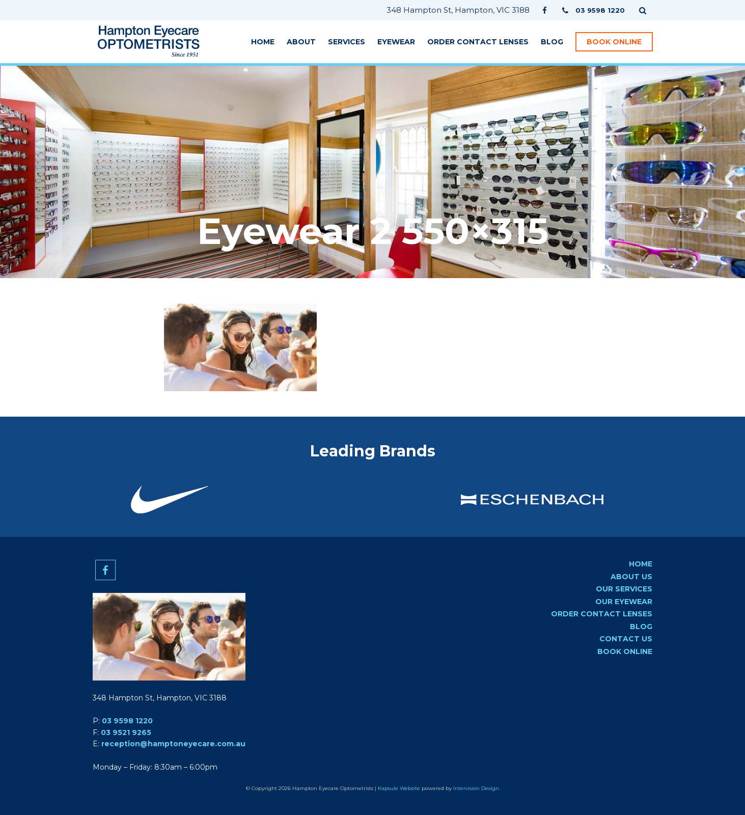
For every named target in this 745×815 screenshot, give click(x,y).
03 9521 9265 (126, 732)
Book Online (614, 41)
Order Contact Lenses (478, 41)
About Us (631, 576)
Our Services (624, 588)
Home (262, 41)
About (301, 41)
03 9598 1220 (127, 720)
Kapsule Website (399, 788)
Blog (552, 41)
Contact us (625, 638)
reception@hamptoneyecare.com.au (173, 743)
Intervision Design (476, 788)
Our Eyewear (623, 601)
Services (346, 41)
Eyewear (396, 41)
